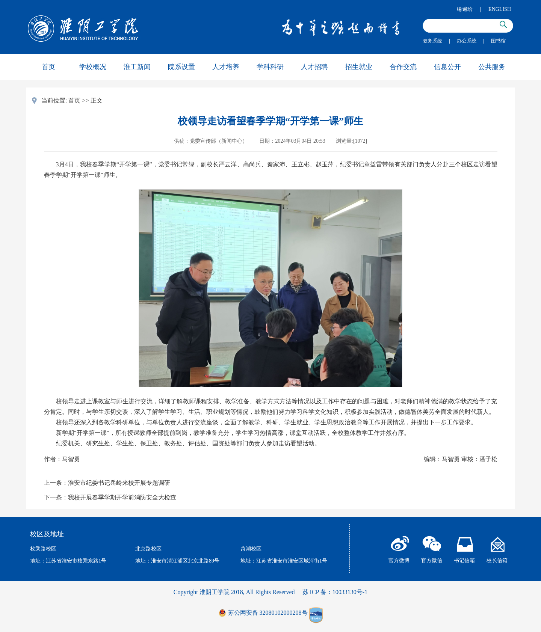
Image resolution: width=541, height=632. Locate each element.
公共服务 (491, 67)
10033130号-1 (349, 592)
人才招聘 (314, 67)
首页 (48, 67)
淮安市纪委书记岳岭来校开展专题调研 (119, 483)
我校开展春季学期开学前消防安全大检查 (122, 497)
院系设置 (181, 67)
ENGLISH (499, 9)
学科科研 (270, 67)
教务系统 (432, 41)
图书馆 (498, 41)
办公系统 (466, 41)
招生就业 (358, 67)
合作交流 (403, 67)
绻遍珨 (465, 9)
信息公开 (447, 67)
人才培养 (225, 67)
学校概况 (92, 67)
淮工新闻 (137, 67)
